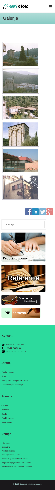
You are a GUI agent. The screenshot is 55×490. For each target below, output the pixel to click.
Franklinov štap (7, 418)
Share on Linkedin (35, 211)
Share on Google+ (49, 211)
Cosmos (4, 406)
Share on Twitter (42, 211)
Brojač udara (6, 422)
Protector (5, 410)
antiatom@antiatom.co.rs (16, 351)
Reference (5, 376)
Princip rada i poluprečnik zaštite (14, 380)
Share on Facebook (28, 211)
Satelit (4, 414)
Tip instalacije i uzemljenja (12, 385)
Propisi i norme (7, 372)
